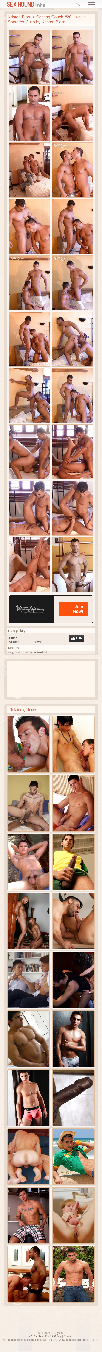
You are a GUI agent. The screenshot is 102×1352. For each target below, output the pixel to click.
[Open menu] (91, 4)
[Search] (78, 4)
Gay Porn (59, 1333)
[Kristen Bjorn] (31, 609)
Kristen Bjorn (19, 17)
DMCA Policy (53, 1336)
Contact (68, 1336)
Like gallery (76, 638)
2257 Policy (36, 1336)
